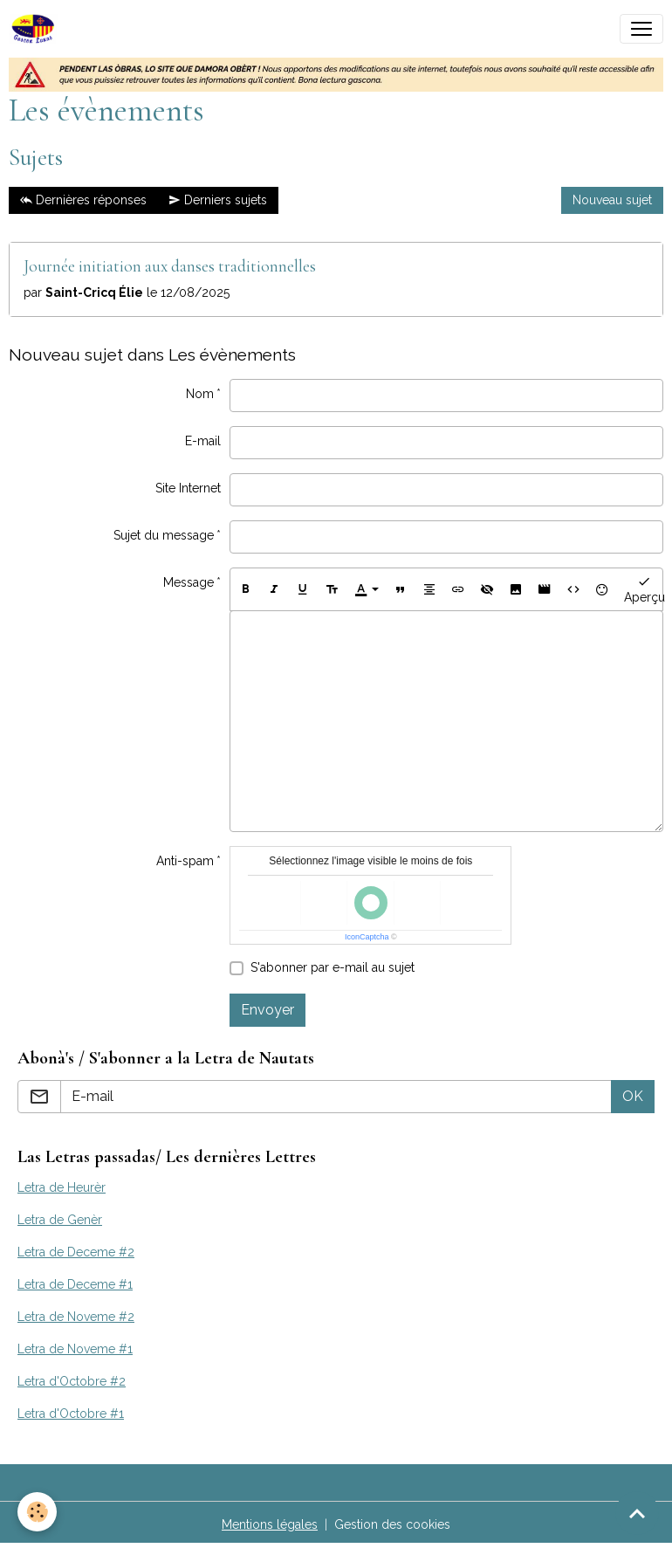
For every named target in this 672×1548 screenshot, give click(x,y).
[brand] (37, 29)
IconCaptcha (367, 936)
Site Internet (188, 488)
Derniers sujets (217, 201)
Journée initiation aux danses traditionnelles (170, 266)
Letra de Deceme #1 (75, 1284)
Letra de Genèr (59, 1220)
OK (632, 1096)
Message (188, 582)
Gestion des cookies (392, 1524)
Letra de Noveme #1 (75, 1349)
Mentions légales (270, 1524)
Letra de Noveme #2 (75, 1317)
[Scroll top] (637, 1513)
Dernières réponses (83, 201)
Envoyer (267, 1009)
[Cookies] (37, 1511)
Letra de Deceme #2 (75, 1252)
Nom (200, 394)
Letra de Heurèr (61, 1187)
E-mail (203, 441)
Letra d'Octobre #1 (70, 1414)
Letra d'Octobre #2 (71, 1381)
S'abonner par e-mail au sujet (332, 967)
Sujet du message (163, 535)
